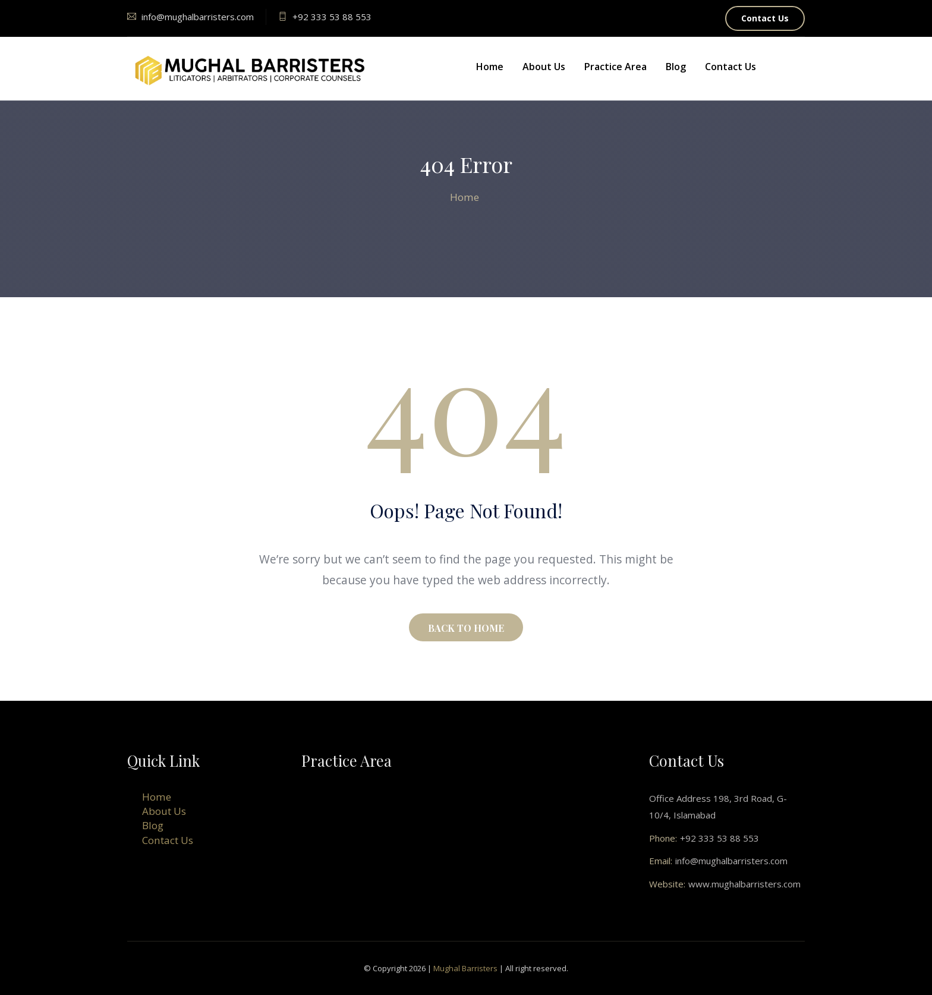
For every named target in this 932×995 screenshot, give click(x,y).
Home (489, 66)
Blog (676, 66)
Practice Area (615, 66)
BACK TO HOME (466, 628)
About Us (543, 66)
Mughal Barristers (465, 968)
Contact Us (765, 18)
